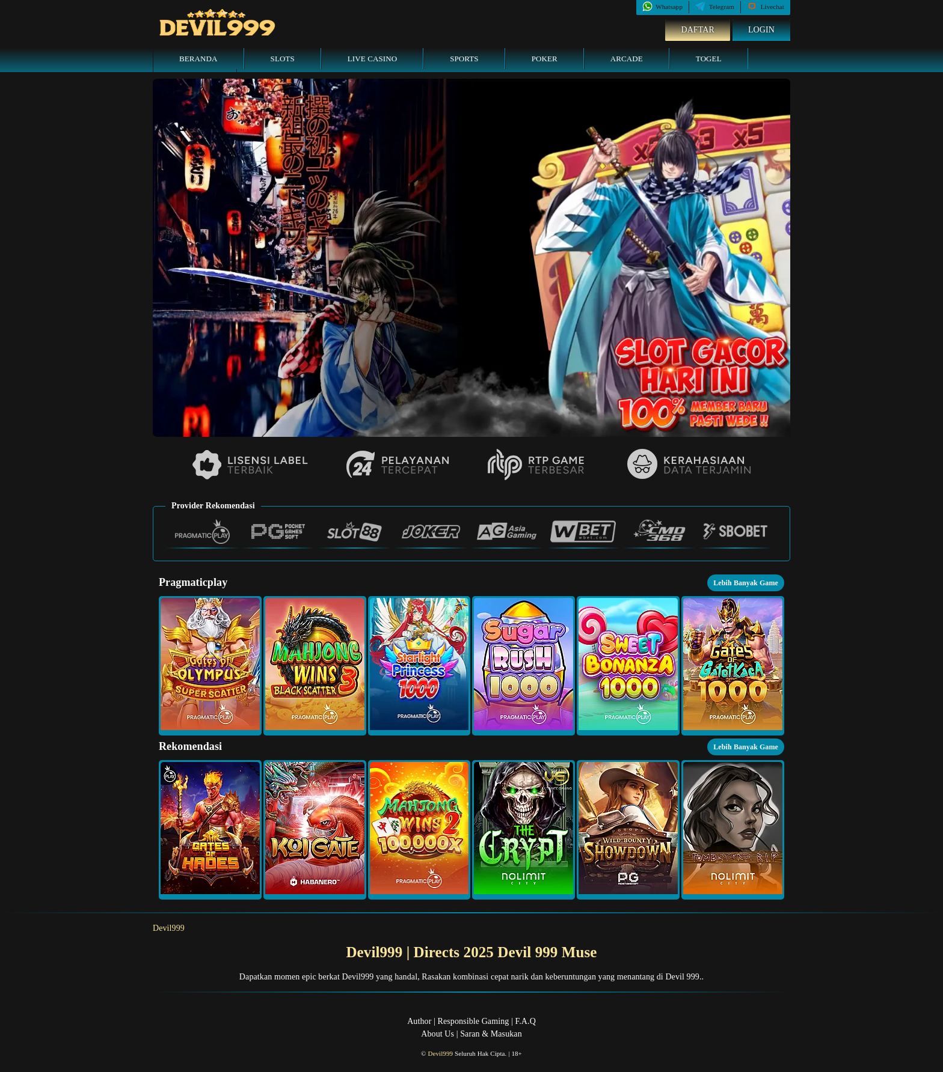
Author (419, 1021)
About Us (437, 1033)
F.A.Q (525, 1021)
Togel (709, 58)
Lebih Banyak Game (745, 583)
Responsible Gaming (473, 1021)
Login (761, 29)
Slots (283, 58)
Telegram (714, 6)
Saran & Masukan (491, 1033)
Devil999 (169, 928)
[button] (210, 665)
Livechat (765, 6)
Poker (545, 58)
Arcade (626, 58)
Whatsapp (662, 6)
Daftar (697, 29)
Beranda (198, 58)
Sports (464, 58)
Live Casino (372, 58)
